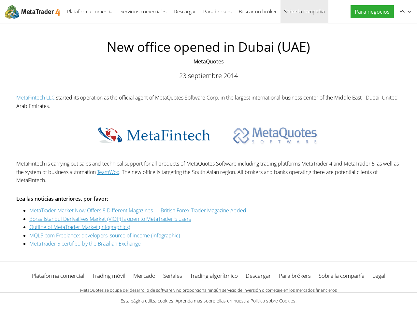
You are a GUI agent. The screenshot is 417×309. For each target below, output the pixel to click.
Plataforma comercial (90, 11)
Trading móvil (108, 275)
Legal (378, 275)
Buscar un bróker (258, 11)
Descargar (185, 11)
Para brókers (217, 11)
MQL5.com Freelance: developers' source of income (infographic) (104, 235)
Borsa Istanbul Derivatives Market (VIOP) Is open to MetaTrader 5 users (110, 218)
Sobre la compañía (304, 11)
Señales (172, 275)
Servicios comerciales (143, 11)
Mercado (144, 275)
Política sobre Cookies (273, 301)
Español (401, 11)
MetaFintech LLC (35, 97)
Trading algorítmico (214, 275)
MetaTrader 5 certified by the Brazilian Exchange (85, 243)
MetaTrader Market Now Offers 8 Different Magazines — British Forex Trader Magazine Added (137, 210)
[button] (370, 12)
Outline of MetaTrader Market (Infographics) (79, 227)
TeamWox (108, 172)
